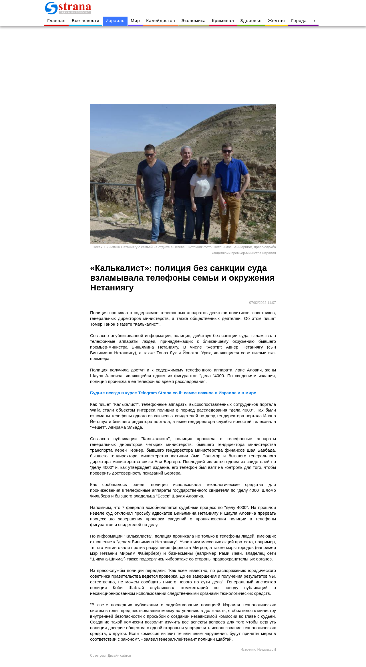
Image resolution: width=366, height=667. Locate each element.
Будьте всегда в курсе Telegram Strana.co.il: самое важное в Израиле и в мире (173, 392)
